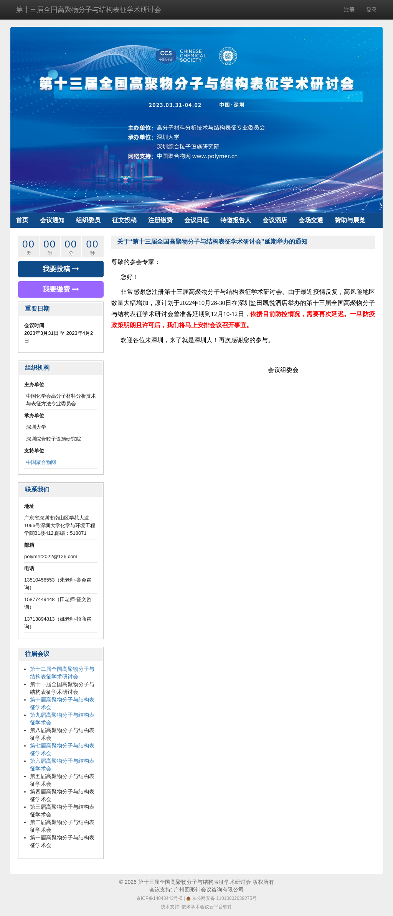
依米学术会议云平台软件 (207, 906)
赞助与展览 (350, 220)
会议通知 (52, 220)
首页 (22, 220)
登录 (371, 10)
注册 (349, 10)
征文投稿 (124, 220)
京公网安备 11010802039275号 (221, 898)
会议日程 (196, 220)
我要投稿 (61, 269)
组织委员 (88, 220)
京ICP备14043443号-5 (159, 898)
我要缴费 (61, 289)
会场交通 (311, 220)
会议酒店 (275, 220)
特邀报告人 (235, 220)
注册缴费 (160, 220)
